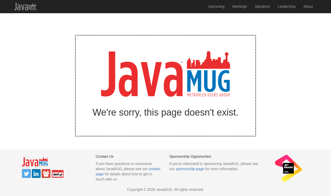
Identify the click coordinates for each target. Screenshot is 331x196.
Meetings (239, 6)
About (308, 6)
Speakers (262, 6)
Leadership (287, 6)
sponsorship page (190, 169)
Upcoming (216, 6)
